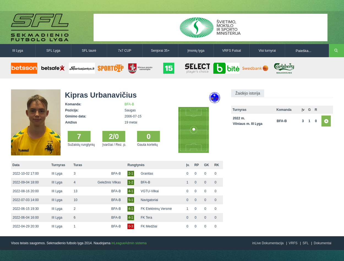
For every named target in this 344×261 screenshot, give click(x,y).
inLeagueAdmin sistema (129, 243)
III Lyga (17, 51)
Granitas (147, 173)
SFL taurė (89, 51)
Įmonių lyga (195, 51)
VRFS (293, 243)
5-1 (130, 200)
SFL (305, 243)
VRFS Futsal (231, 51)
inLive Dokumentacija (267, 243)
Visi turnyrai (267, 51)
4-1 (130, 191)
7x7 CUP (124, 51)
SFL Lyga (53, 51)
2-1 (130, 173)
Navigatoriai (149, 200)
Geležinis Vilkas (109, 182)
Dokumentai (322, 243)
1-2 (130, 182)
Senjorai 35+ (160, 51)
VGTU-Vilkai (150, 191)
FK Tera (146, 217)
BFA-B (129, 104)
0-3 (130, 226)
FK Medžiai (149, 226)
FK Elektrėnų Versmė (156, 209)
